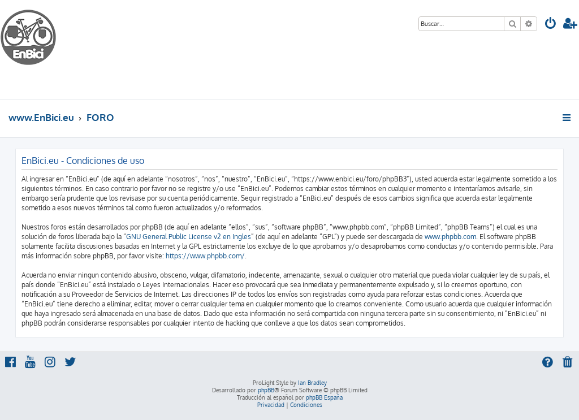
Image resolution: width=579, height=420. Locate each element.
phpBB (266, 390)
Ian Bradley (312, 382)
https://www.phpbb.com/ (205, 256)
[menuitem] (551, 24)
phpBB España (324, 397)
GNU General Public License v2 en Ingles (188, 236)
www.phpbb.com (450, 236)
